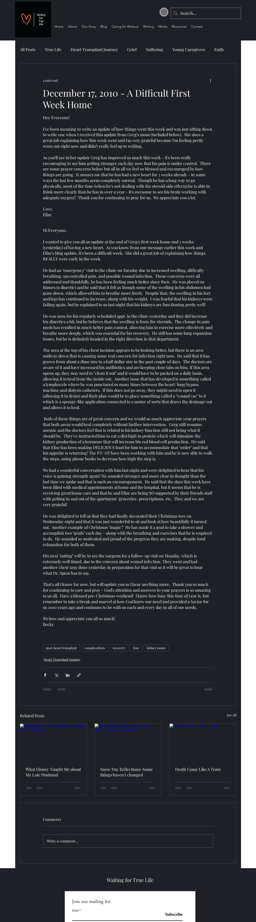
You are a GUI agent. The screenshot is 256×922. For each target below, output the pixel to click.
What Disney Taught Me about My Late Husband (53, 772)
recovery (119, 648)
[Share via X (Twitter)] (56, 675)
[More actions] (210, 80)
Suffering (154, 49)
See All (231, 715)
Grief (132, 49)
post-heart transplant (61, 648)
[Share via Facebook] (45, 675)
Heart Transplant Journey (94, 49)
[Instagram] (163, 12)
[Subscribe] (171, 914)
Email (75, 910)
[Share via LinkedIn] (67, 675)
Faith (219, 49)
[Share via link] (79, 675)
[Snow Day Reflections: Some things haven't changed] (128, 742)
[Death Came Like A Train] (203, 742)
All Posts (27, 49)
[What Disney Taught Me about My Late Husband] (53, 742)
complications (95, 648)
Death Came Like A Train (198, 769)
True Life (53, 49)
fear (136, 648)
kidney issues (156, 648)
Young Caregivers (188, 49)
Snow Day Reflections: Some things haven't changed (126, 772)
